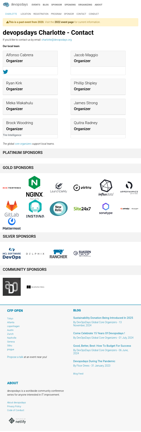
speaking (70, 4)
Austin (10, 330)
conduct (94, 14)
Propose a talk (15, 357)
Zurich (10, 334)
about (98, 4)
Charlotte (11, 14)
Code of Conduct (15, 410)
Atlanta (10, 322)
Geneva (11, 341)
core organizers (23, 143)
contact (81, 14)
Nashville (11, 337)
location (26, 14)
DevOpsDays (15, 5)
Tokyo (10, 318)
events (36, 4)
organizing (85, 4)
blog (46, 4)
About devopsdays (16, 402)
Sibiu (9, 345)
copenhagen (13, 326)
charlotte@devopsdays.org (57, 39)
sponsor (56, 4)
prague (10, 349)
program (56, 14)
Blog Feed (78, 373)
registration (41, 14)
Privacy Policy (14, 406)
